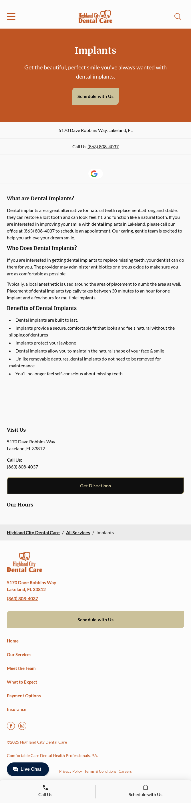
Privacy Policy (70, 771)
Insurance (16, 709)
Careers (125, 771)
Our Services (19, 654)
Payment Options (24, 695)
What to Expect (22, 681)
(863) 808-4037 (103, 146)
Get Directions (95, 485)
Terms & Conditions (100, 771)
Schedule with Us (95, 96)
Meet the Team (21, 668)
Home (13, 640)
